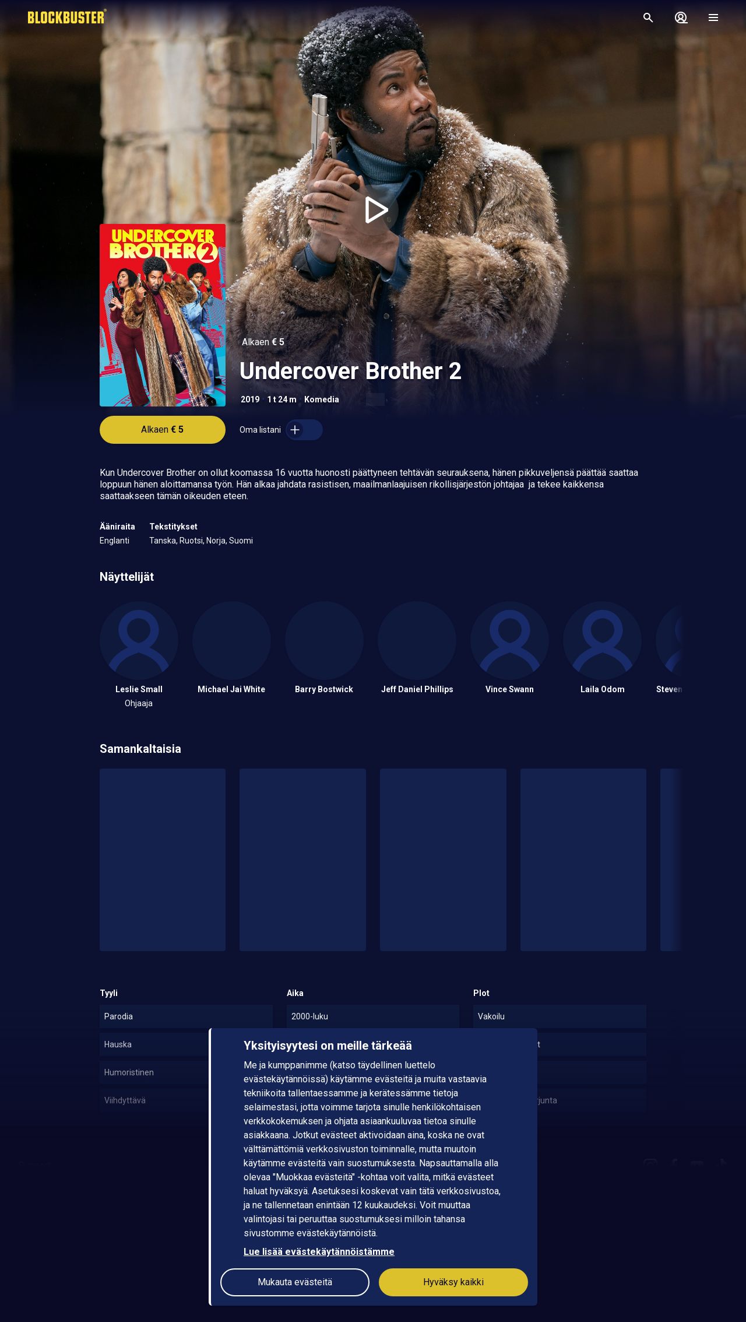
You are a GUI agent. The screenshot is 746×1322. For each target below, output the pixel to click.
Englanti (114, 540)
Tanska (162, 540)
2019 (250, 399)
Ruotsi (191, 540)
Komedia (321, 399)
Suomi (241, 540)
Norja (216, 540)
